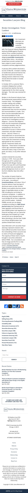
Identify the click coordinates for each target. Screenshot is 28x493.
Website (10, 15)
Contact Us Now (14, 297)
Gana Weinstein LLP (19, 484)
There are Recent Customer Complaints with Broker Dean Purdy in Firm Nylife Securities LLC (13, 380)
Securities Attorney (9, 328)
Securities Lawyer (8, 331)
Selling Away (7, 319)
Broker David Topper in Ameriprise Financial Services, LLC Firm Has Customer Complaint (12, 389)
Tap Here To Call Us (14, 4)
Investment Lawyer (9, 338)
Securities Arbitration (12, 245)
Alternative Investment (10, 326)
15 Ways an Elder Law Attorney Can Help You (14, 400)
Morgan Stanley (16, 248)
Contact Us (14, 458)
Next (17, 257)
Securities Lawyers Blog (14, 10)
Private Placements (9, 342)
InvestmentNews (7, 182)
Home (3, 15)
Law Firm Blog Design (14, 491)
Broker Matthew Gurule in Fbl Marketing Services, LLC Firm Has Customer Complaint (14, 371)
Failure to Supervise (9, 333)
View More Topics (7, 345)
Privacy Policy (14, 449)
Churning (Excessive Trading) (12, 321)
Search (14, 359)
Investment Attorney (11, 247)
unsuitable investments (15, 57)
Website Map (14, 455)
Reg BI (5, 316)
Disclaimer (14, 452)
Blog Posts (14, 461)
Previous (5, 257)
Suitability (6, 323)
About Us (18, 15)
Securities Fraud (8, 340)
